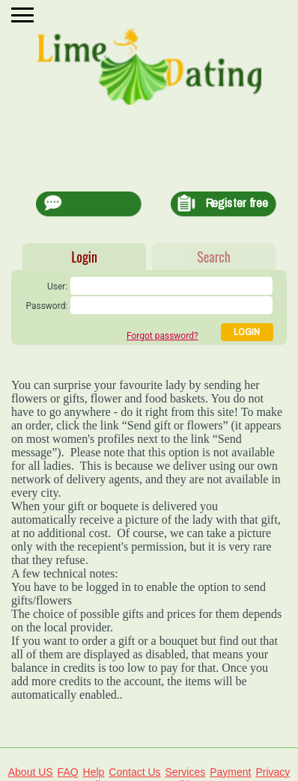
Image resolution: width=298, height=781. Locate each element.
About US (30, 772)
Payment (230, 772)
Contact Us (134, 772)
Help (94, 772)
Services (185, 772)
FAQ (68, 772)
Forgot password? (162, 336)
